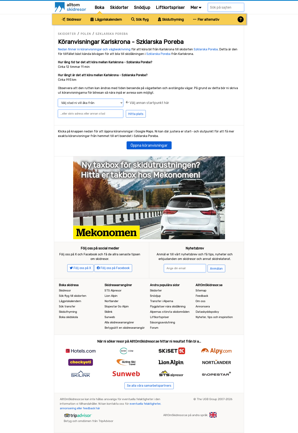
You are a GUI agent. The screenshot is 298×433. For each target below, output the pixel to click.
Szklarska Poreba (112, 34)
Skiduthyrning (171, 19)
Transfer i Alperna (161, 301)
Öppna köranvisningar (149, 145)
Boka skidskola (68, 317)
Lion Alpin (111, 296)
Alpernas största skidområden (169, 311)
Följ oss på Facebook (113, 268)
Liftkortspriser (170, 7)
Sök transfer (67, 306)
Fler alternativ (206, 19)
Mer (195, 7)
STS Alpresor (113, 290)
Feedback (202, 296)
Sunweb (110, 317)
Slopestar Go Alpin (117, 306)
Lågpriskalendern (106, 19)
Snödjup (142, 7)
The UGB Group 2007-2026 (214, 399)
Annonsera (203, 306)
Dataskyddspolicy (207, 311)
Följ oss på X (80, 268)
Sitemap (201, 290)
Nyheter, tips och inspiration (214, 317)
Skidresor (71, 19)
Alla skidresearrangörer (119, 322)
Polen (86, 34)
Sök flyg (140, 19)
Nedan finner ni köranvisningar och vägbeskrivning (94, 49)
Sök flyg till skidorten (72, 296)
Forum (154, 327)
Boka (99, 7)
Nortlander (111, 301)
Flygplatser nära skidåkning (167, 306)
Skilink (108, 311)
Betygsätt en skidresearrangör (125, 327)
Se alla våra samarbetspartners (149, 385)
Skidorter (119, 7)
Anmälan (216, 268)
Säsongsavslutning (162, 322)
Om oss (200, 301)
